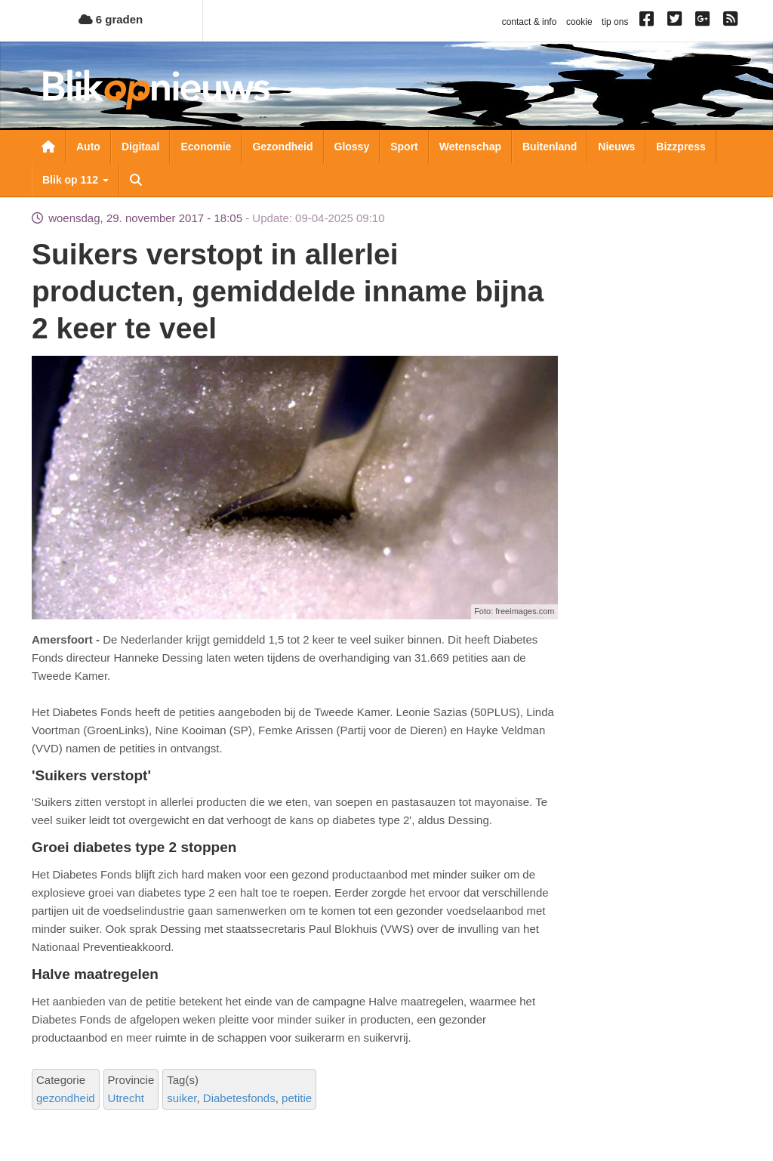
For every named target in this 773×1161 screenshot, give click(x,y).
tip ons (615, 22)
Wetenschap (470, 146)
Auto (88, 146)
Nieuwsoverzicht (48, 146)
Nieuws (616, 146)
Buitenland (549, 146)
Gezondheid (282, 146)
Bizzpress (680, 146)
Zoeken (136, 179)
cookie (579, 22)
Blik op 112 (75, 180)
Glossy (352, 146)
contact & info (529, 22)
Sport (404, 146)
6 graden (111, 19)
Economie (205, 146)
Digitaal (141, 146)
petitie (297, 1098)
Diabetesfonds (239, 1098)
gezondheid (65, 1098)
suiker (181, 1098)
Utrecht (126, 1098)
